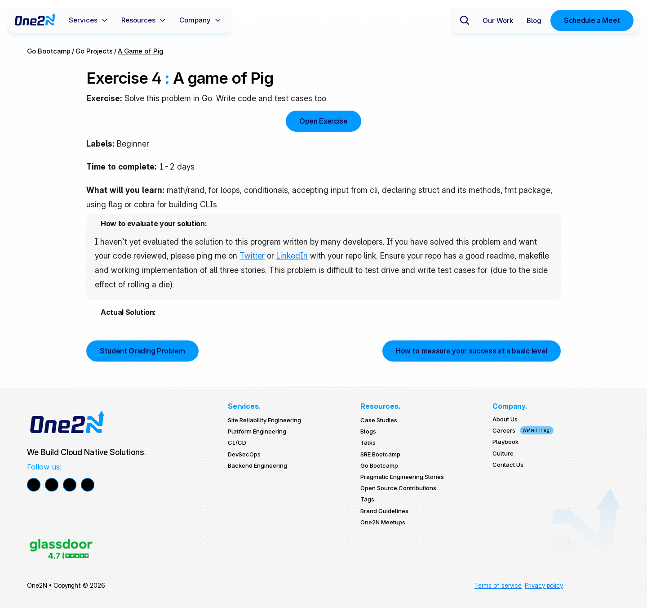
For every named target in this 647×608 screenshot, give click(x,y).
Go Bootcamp (49, 51)
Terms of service (498, 585)
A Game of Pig (140, 51)
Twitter (252, 255)
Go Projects (94, 51)
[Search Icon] (465, 20)
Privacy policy (544, 585)
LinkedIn (292, 255)
